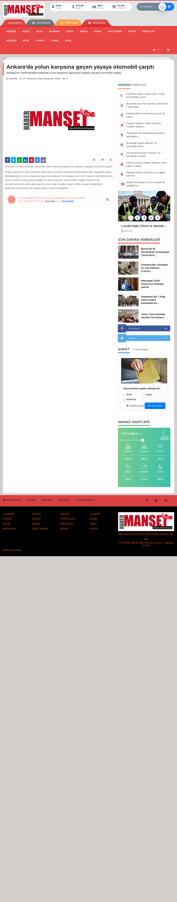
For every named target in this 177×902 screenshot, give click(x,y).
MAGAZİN (11, 40)
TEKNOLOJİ (148, 31)
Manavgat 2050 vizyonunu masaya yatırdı (152, 284)
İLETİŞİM (64, 500)
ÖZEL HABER (114, 31)
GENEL (54, 40)
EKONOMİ (54, 31)
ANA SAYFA (14, 22)
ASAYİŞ (26, 31)
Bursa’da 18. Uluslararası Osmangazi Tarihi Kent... (155, 252)
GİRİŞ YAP (167, 22)
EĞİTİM (131, 31)
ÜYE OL (155, 22)
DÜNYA (69, 31)
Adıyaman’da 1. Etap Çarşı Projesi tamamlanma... (153, 300)
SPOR (39, 31)
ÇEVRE (93, 528)
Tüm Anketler (141, 349)
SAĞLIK (84, 31)
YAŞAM (97, 31)
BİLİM (26, 40)
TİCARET (40, 40)
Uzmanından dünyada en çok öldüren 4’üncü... (154, 268)
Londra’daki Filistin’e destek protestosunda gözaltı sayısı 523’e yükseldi (144, 226)
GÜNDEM (11, 31)
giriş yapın (68, 201)
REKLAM (47, 500)
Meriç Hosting (12, 550)
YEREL (68, 40)
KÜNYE (31, 500)
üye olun (50, 201)
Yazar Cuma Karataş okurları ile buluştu (153, 316)
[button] (148, 6)
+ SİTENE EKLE (84, 500)
